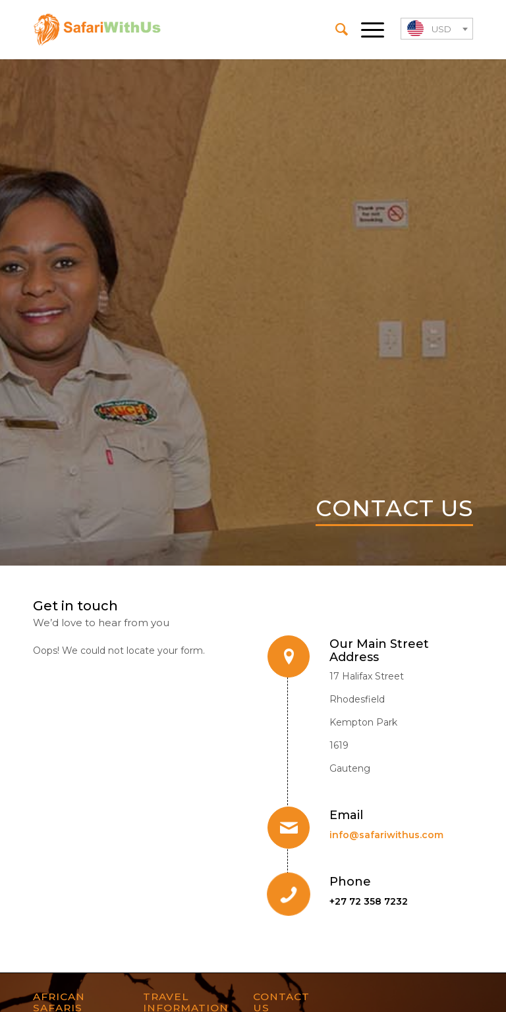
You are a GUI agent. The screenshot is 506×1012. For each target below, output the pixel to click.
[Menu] (366, 29)
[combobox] (437, 29)
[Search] (335, 29)
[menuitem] (335, 29)
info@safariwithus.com (386, 835)
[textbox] (436, 29)
